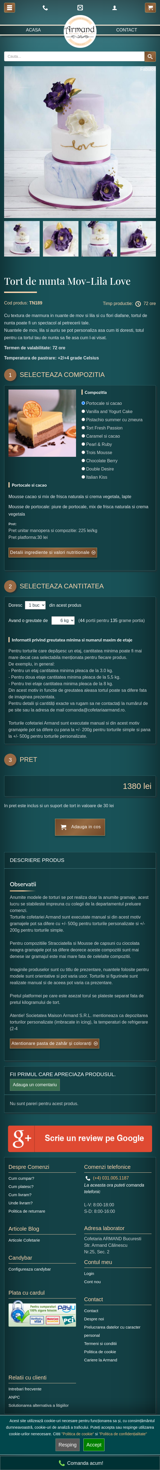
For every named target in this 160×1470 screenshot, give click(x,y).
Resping (68, 1445)
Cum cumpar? (21, 1178)
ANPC (14, 1397)
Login (89, 1273)
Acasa (33, 30)
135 (114, 620)
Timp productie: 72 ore (129, 304)
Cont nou (92, 1281)
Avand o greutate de (28, 620)
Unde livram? (20, 1203)
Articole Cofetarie (24, 1240)
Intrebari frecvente (25, 1389)
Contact (126, 30)
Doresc (16, 605)
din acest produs (64, 605)
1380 (132, 786)
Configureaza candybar (29, 1269)
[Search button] (150, 56)
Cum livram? (19, 1194)
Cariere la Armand (100, 1360)
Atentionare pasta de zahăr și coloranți (51, 1043)
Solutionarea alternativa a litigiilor (38, 1405)
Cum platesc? (21, 1186)
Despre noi (94, 1319)
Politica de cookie (100, 1351)
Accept (93, 1445)
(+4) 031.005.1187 (107, 1178)
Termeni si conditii (100, 1343)
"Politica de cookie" (78, 1434)
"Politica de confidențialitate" (123, 1434)
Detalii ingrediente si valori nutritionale (49, 552)
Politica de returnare (26, 1211)
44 (82, 620)
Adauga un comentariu (35, 1084)
